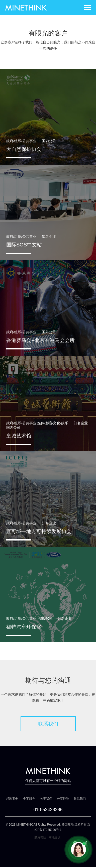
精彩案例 (12, 798)
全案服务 (29, 798)
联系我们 (48, 724)
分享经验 (63, 798)
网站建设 (54, 837)
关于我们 (46, 798)
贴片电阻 (40, 837)
